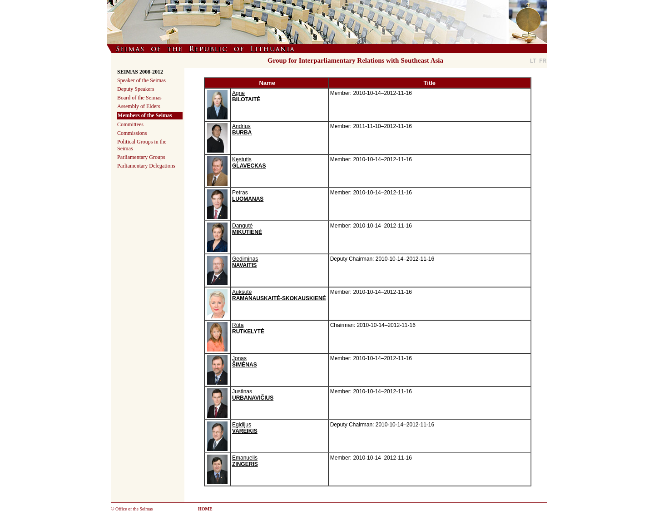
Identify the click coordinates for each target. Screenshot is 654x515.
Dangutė (247, 229)
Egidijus (245, 427)
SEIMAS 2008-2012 (140, 72)
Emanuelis (245, 461)
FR (542, 61)
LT (533, 61)
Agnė (246, 96)
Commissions (132, 133)
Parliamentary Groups (141, 157)
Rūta (248, 328)
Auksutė (279, 295)
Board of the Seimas (139, 97)
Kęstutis (249, 162)
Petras (247, 195)
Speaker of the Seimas (141, 80)
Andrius (242, 129)
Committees (130, 124)
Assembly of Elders (138, 106)
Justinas (252, 394)
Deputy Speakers (135, 89)
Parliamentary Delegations (146, 166)
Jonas (244, 361)
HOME (205, 508)
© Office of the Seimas (132, 508)
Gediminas (245, 262)
